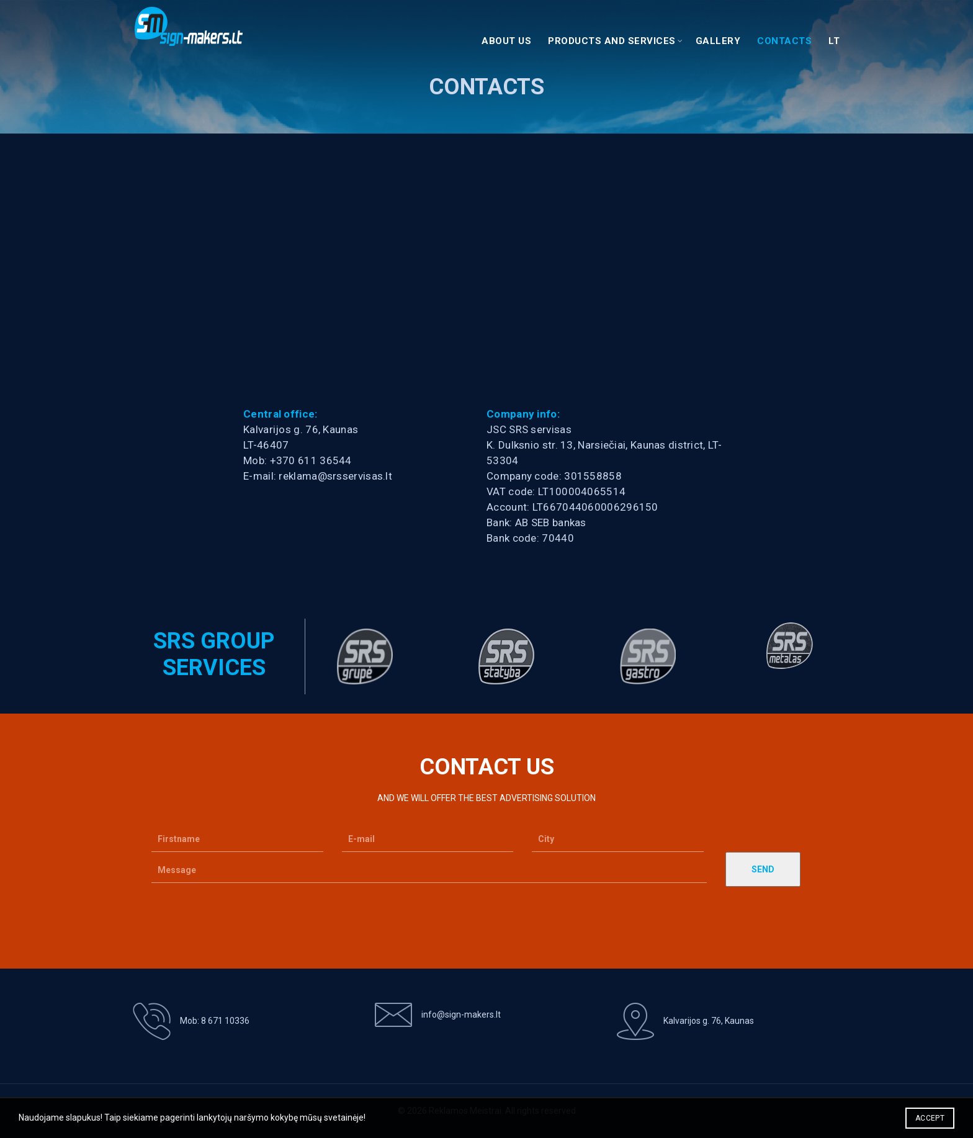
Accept (929, 1118)
